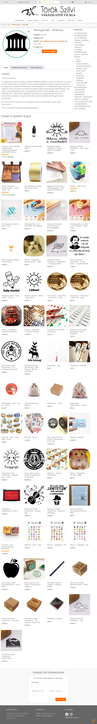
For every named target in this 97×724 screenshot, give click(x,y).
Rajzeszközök (81, 87)
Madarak (80, 78)
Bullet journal (81, 54)
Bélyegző (47, 41)
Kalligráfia (79, 92)
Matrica (78, 47)
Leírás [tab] (6, 68)
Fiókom (80, 20)
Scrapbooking (81, 52)
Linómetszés (80, 90)
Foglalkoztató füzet (84, 102)
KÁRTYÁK (78, 43)
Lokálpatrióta (82, 64)
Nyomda (54, 41)
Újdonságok (19, 20)
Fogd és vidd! (81, 83)
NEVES (78, 62)
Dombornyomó (81, 36)
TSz (39, 44)
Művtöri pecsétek (83, 66)
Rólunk (45, 20)
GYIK (52, 20)
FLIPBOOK (78, 50)
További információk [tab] (19, 68)
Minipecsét (60, 41)
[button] (28, 31)
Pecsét (3, 25)
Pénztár (71, 20)
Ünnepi (79, 73)
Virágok (79, 80)
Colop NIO (80, 85)
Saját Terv (80, 71)
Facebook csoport (23, 2)
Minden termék (32, 20)
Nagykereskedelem (82, 106)
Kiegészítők (79, 95)
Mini (8, 25)
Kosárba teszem (49, 51)
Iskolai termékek (82, 40)
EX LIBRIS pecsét (81, 33)
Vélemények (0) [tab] (36, 68)
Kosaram (61, 20)
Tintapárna (79, 45)
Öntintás (80, 76)
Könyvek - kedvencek (83, 97)
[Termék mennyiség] (37, 51)
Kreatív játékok (81, 99)
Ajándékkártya (81, 104)
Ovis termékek (80, 38)
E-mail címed (34, 682)
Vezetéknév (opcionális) (37, 691)
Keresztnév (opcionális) (55, 691)
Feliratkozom (61, 699)
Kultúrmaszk (80, 109)
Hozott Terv (81, 69)
